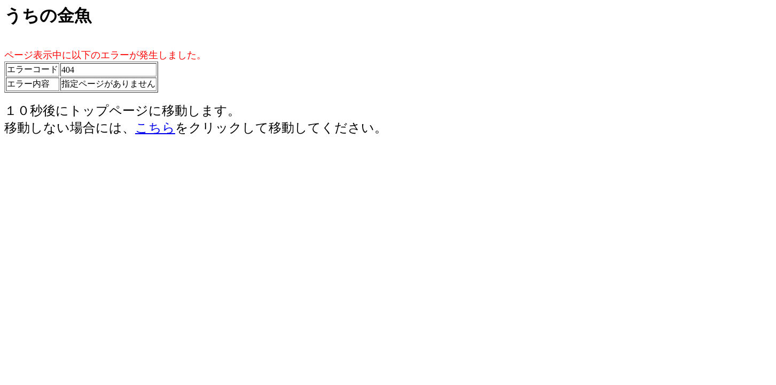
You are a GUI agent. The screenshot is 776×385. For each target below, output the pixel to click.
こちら (155, 128)
